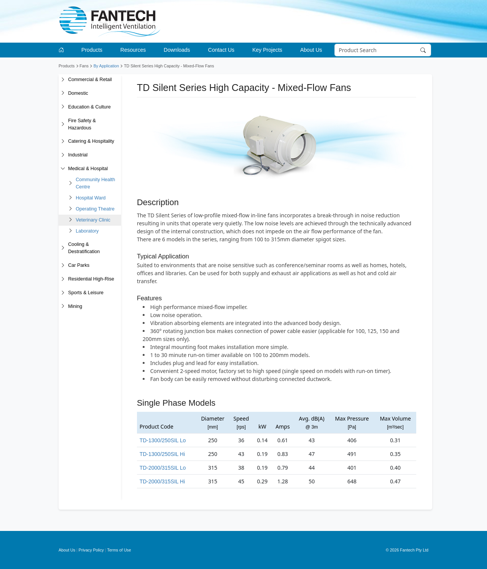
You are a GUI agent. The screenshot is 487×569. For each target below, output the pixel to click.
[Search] (382, 50)
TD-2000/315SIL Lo (163, 468)
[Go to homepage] (62, 50)
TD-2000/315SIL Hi (162, 481)
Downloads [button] (177, 50)
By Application (106, 66)
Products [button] (91, 50)
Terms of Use (119, 550)
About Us (67, 550)
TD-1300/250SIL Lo (163, 440)
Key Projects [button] (267, 50)
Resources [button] (133, 50)
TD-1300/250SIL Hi (162, 454)
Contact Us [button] (221, 50)
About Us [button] (311, 50)
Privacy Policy (91, 550)
